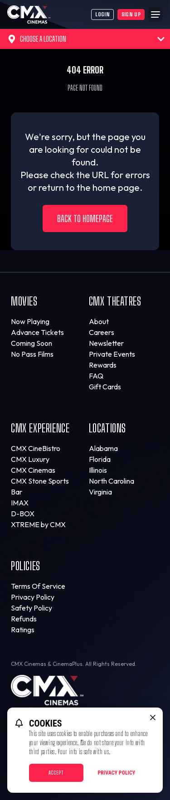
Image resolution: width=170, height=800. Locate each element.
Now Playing (30, 321)
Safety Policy (31, 607)
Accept (56, 772)
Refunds (24, 618)
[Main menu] (155, 14)
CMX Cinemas (33, 470)
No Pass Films (32, 354)
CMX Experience (40, 428)
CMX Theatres (115, 301)
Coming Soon (31, 343)
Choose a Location (86, 39)
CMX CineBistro (35, 448)
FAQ (96, 375)
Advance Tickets (37, 332)
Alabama (103, 448)
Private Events (112, 354)
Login (102, 14)
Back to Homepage (85, 218)
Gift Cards (105, 386)
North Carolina (111, 480)
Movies (24, 301)
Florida (100, 459)
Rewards (103, 364)
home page (116, 187)
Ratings (22, 629)
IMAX (20, 502)
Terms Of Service (38, 586)
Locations (107, 428)
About (99, 321)
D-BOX (22, 513)
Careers (101, 332)
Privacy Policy (32, 596)
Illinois (98, 470)
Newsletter (106, 343)
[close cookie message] (152, 717)
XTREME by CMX (38, 524)
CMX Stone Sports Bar (40, 486)
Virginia (100, 491)
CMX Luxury (30, 459)
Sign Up (131, 14)
